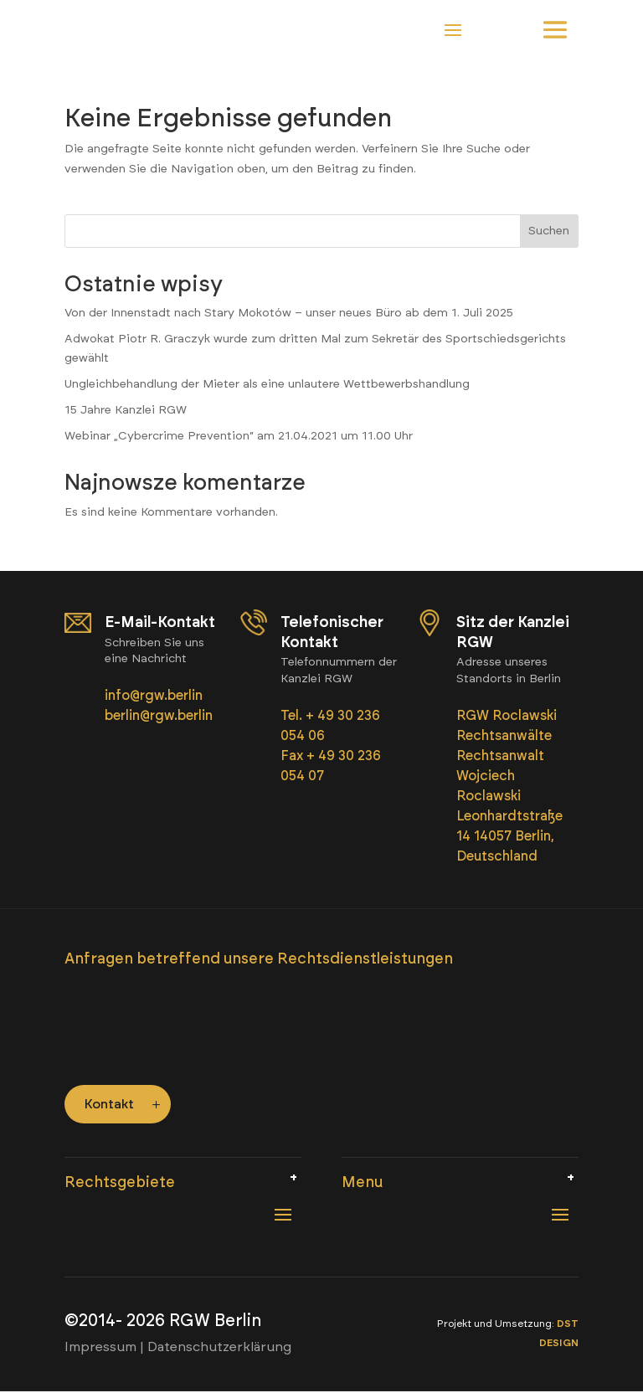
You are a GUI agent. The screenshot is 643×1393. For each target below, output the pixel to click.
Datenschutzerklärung (219, 1348)
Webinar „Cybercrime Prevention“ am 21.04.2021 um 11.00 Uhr (238, 436)
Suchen (548, 232)
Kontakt (110, 1105)
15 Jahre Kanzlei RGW (125, 411)
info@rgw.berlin (155, 696)
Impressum (100, 1348)
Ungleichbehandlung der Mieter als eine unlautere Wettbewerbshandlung (267, 385)
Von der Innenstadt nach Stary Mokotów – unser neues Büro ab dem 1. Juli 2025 (288, 313)
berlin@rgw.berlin (159, 716)
